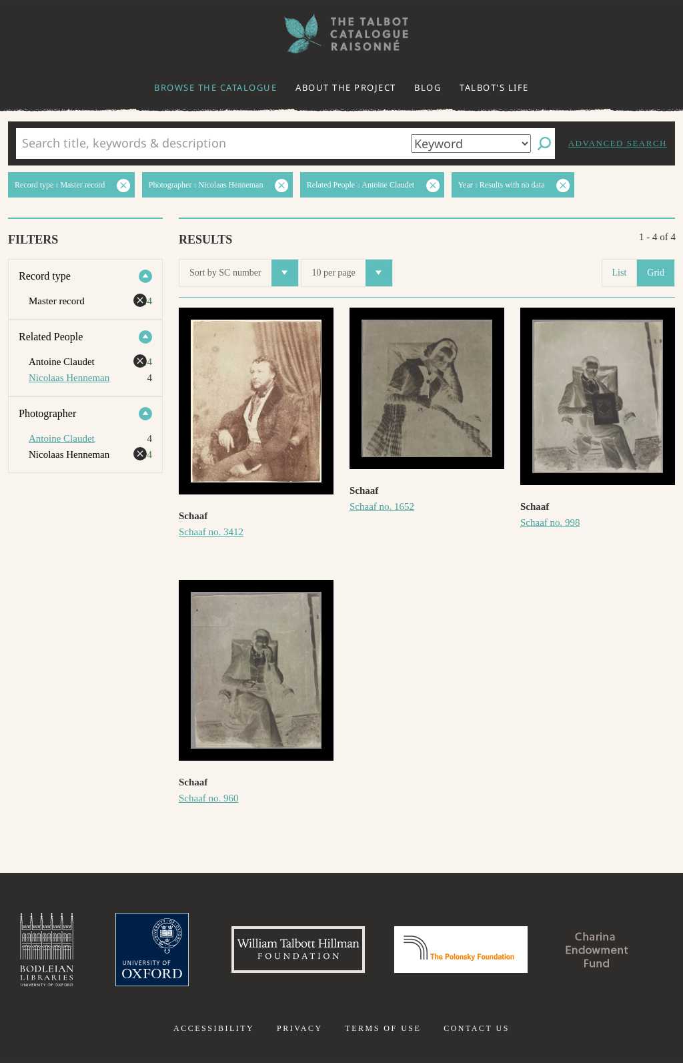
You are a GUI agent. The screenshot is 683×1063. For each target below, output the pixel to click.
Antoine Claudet (62, 438)
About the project (345, 87)
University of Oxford (152, 949)
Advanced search (617, 143)
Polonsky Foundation (461, 949)
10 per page (351, 273)
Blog (427, 87)
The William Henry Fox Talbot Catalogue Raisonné (341, 33)
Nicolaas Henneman (69, 377)
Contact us (477, 1028)
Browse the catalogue (215, 87)
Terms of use (383, 1028)
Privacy (300, 1028)
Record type (45, 276)
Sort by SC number (243, 273)
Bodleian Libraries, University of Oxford (46, 949)
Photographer (47, 413)
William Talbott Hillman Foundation (298, 949)
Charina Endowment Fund (597, 949)
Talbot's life (494, 87)
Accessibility (213, 1028)
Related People (51, 336)
